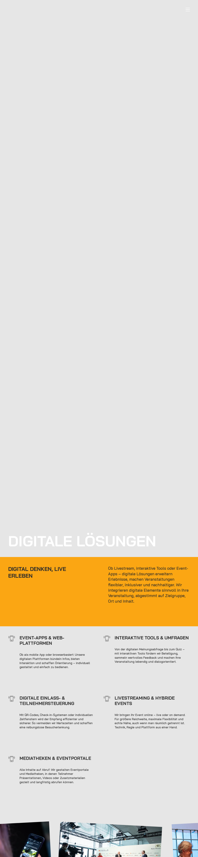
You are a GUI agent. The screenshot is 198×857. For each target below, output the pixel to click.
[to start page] (30, 10)
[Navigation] (188, 9)
